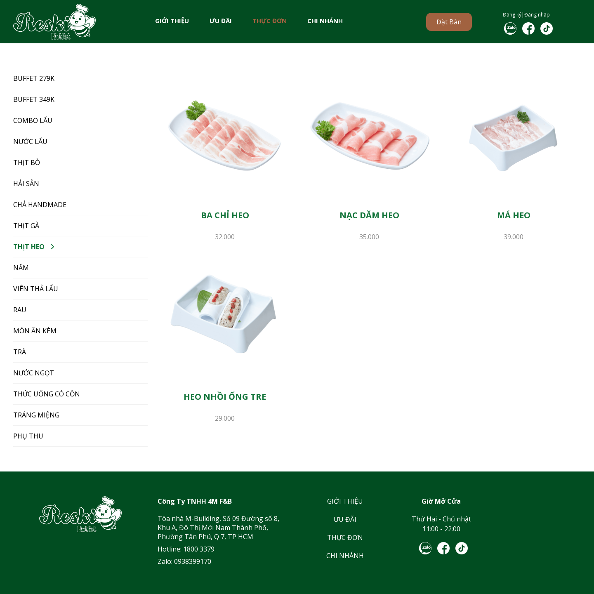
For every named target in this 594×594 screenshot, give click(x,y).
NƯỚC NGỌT (33, 372)
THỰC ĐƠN (269, 20)
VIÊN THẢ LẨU (35, 288)
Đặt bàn (449, 21)
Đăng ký (512, 14)
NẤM (21, 267)
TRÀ (19, 351)
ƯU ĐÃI (221, 20)
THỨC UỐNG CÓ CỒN (46, 393)
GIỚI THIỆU (172, 20)
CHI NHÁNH (325, 20)
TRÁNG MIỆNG (36, 415)
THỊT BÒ (26, 162)
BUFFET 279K (33, 78)
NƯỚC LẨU (30, 141)
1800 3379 (198, 549)
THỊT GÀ (26, 225)
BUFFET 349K (33, 99)
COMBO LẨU (32, 120)
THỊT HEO (29, 246)
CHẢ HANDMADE (39, 204)
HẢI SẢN (26, 183)
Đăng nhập (537, 14)
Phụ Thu (28, 436)
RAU (19, 309)
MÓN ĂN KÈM (35, 330)
